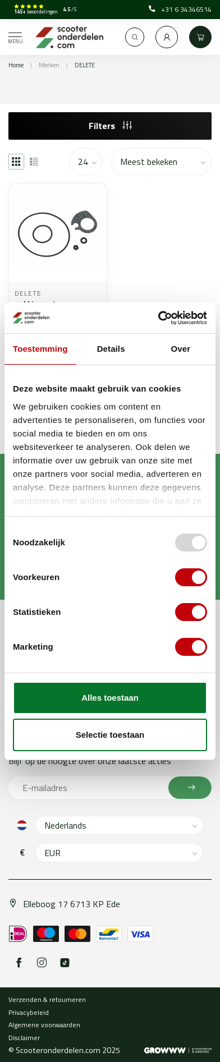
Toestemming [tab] (40, 348)
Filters (110, 125)
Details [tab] (111, 348)
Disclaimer (24, 1037)
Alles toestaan (110, 697)
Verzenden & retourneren (47, 999)
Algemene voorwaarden (44, 1024)
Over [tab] (181, 348)
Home (16, 65)
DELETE (85, 65)
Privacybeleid (28, 1012)
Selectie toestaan (110, 734)
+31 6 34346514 (180, 9)
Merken (49, 65)
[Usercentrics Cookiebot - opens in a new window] (158, 318)
